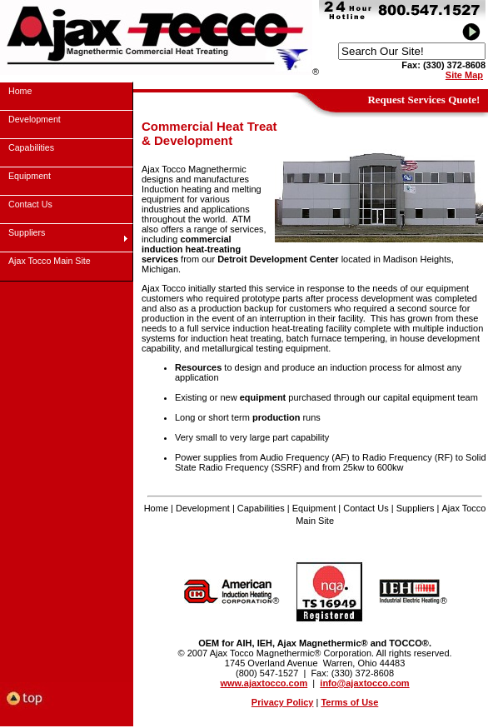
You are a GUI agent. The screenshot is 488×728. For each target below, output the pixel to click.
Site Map (464, 75)
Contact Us (365, 508)
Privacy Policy (282, 702)
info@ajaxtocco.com (364, 683)
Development (203, 508)
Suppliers (415, 508)
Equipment (314, 508)
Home (156, 508)
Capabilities (261, 508)
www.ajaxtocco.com (264, 683)
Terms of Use (349, 702)
